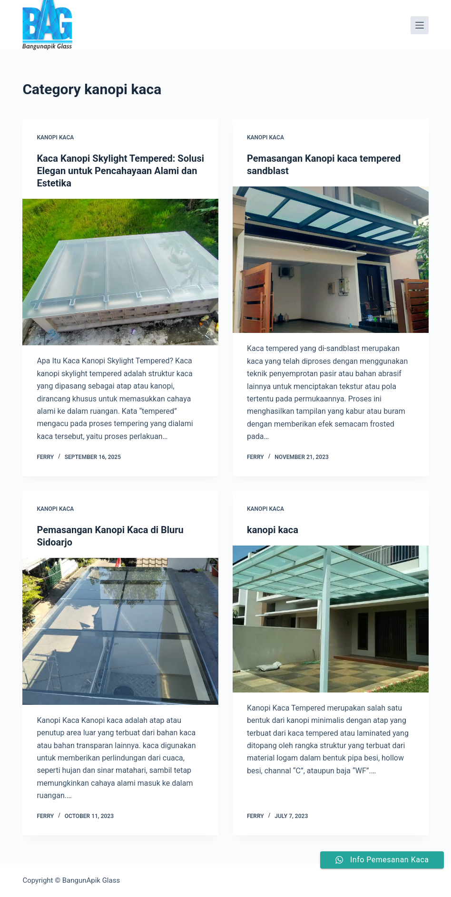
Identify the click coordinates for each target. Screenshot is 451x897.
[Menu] (420, 25)
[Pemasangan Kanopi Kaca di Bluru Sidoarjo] (120, 631)
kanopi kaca (55, 137)
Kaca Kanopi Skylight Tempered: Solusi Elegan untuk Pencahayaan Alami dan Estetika (120, 171)
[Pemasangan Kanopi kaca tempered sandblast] (331, 259)
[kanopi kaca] (331, 619)
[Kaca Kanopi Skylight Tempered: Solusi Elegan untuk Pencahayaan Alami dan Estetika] (120, 272)
